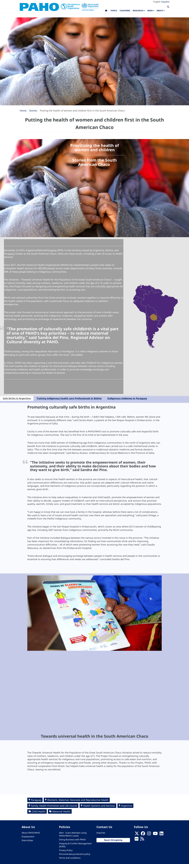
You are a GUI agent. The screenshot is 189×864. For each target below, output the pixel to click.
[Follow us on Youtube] (155, 834)
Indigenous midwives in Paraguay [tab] (127, 398)
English (157, 1)
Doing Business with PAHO (72, 839)
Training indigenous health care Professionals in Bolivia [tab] (69, 398)
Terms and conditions (70, 857)
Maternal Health (61, 811)
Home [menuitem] (106, 11)
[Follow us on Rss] (142, 839)
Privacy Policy (65, 850)
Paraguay (36, 799)
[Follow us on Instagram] (149, 834)
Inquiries (100, 832)
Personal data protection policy (74, 854)
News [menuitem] (150, 10)
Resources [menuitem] (138, 10)
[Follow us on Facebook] (143, 834)
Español (165, 1)
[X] (137, 834)
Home (23, 110)
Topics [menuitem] (114, 10)
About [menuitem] (160, 10)
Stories (33, 110)
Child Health (38, 811)
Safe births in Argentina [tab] (17, 398)
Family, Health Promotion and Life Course (54, 805)
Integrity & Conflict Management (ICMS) (75, 845)
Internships (27, 840)
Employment (28, 836)
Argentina (126, 805)
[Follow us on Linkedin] (161, 834)
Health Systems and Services (99, 805)
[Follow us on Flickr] (136, 839)
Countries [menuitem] (125, 10)
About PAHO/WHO (31, 832)
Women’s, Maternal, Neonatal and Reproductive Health (77, 799)
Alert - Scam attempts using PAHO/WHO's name (72, 834)
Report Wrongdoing (113, 840)
